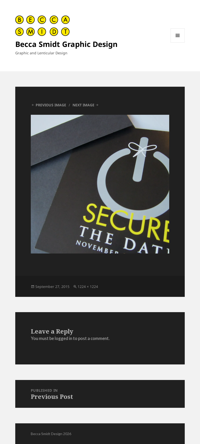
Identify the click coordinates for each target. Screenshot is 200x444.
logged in (63, 338)
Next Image (83, 105)
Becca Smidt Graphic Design (66, 44)
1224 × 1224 (88, 286)
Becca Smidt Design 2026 (51, 434)
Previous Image (51, 105)
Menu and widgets (178, 42)
